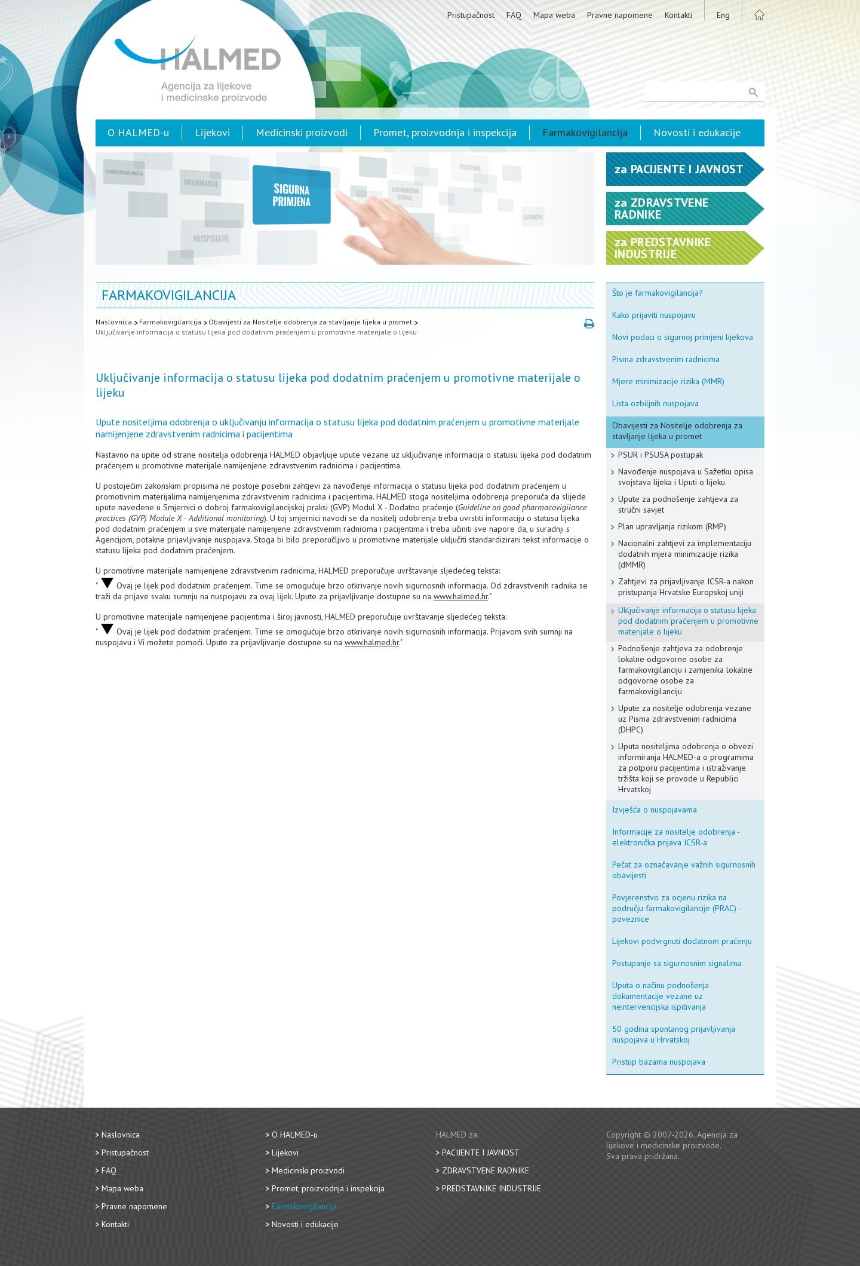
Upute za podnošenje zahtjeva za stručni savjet (678, 504)
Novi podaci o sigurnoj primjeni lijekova (682, 337)
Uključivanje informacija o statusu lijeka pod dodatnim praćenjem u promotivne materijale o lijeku (256, 331)
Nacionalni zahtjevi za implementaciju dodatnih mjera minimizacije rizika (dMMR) (684, 554)
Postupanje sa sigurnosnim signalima (677, 963)
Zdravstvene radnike (485, 1170)
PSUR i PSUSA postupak (660, 454)
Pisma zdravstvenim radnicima (666, 359)
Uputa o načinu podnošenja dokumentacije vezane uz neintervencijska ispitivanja (660, 996)
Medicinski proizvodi (302, 132)
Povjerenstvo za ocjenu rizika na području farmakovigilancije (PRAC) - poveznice (676, 908)
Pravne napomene (620, 15)
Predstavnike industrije (491, 1188)
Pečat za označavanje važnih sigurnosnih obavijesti (683, 870)
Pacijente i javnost (481, 1152)
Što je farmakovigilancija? (657, 292)
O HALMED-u (138, 132)
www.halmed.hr (461, 596)
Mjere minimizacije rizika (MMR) (668, 381)
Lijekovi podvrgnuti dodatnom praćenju (682, 941)
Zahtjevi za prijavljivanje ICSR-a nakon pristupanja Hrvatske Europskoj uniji (686, 586)
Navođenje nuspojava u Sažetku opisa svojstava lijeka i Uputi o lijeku (685, 477)
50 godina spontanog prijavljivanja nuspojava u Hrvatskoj (673, 1034)
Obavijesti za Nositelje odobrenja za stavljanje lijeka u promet (310, 321)
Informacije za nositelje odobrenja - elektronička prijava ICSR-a (676, 837)
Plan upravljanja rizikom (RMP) (672, 526)
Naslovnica (114, 321)
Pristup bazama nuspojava (658, 1061)
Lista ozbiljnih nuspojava (655, 403)
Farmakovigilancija (585, 132)
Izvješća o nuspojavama (654, 809)
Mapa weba (554, 15)
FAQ (513, 15)
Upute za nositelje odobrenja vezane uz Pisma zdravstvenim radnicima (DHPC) (684, 719)
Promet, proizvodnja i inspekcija (445, 132)
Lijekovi (212, 132)
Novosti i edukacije (697, 132)
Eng (723, 15)
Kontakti (678, 15)
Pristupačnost (470, 15)
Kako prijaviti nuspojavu (654, 314)
